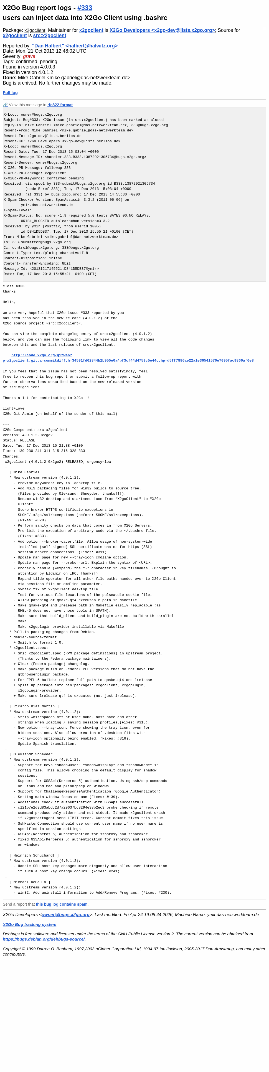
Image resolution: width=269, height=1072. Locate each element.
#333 (84, 7)
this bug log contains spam (61, 904)
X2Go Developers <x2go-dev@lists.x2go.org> (162, 30)
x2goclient (34, 30)
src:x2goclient (49, 35)
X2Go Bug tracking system (29, 924)
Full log (10, 92)
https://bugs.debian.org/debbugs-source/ (44, 939)
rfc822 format (60, 105)
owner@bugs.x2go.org (66, 914)
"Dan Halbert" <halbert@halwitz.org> (75, 46)
